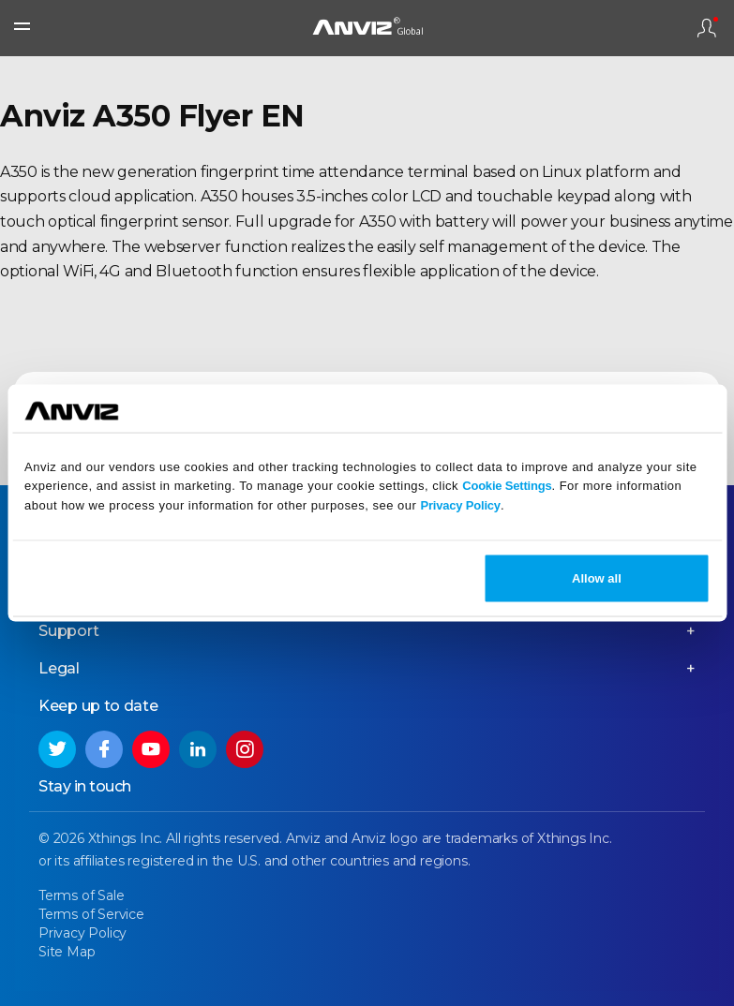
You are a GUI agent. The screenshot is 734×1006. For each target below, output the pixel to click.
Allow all (597, 577)
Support (68, 631)
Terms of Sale (81, 895)
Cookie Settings (506, 486)
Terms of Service (91, 914)
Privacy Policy (461, 505)
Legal (59, 668)
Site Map (66, 951)
